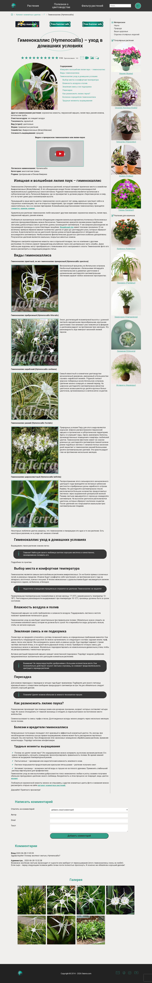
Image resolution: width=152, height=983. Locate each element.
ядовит (14, 778)
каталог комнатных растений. (52, 785)
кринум (24, 208)
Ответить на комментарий (22, 808)
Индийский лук (67, 227)
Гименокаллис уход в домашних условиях (78, 76)
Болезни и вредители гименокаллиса (79, 97)
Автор (13, 814)
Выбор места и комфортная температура (80, 79)
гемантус (15, 208)
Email (13, 820)
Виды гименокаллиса (69, 73)
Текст (13, 825)
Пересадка (67, 90)
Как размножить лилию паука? (76, 93)
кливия (31, 208)
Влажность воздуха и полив (74, 83)
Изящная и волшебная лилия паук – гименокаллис (82, 69)
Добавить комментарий (79, 836)
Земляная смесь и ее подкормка (76, 86)
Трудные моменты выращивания (77, 100)
